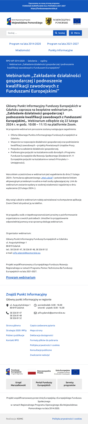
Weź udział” (47, 178)
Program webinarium (20, 277)
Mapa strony (36, 330)
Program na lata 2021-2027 (63, 43)
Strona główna (13, 325)
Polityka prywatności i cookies (45, 345)
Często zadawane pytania (42, 325)
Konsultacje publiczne (41, 350)
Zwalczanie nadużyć (40, 355)
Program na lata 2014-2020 (25, 43)
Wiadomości (22, 50)
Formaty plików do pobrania (44, 340)
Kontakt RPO (12, 340)
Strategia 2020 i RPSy (16, 330)
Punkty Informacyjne (61, 50)
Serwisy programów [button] (70, 383)
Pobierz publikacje (15, 335)
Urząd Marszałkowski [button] (18, 383)
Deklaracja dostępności (41, 335)
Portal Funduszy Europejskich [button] (44, 383)
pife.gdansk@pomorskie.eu (27, 253)
